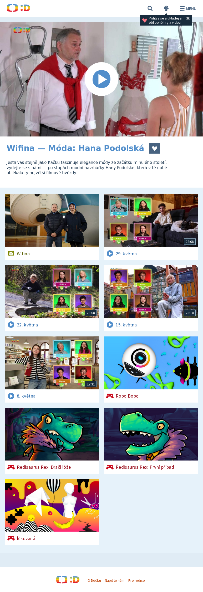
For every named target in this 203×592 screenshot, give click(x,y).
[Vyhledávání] (150, 8)
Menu (187, 8)
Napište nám (114, 580)
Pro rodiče (136, 580)
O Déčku (94, 580)
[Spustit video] (101, 79)
